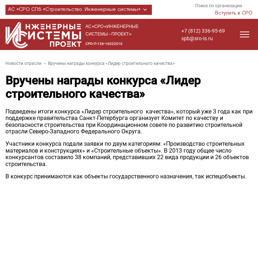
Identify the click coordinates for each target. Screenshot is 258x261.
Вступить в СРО (234, 13)
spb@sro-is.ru (197, 38)
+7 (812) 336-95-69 (203, 31)
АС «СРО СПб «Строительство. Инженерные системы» (78, 9)
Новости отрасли (23, 63)
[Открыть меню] (245, 34)
